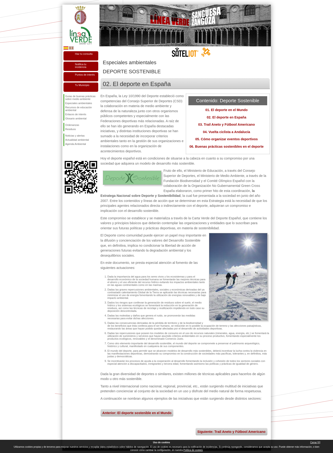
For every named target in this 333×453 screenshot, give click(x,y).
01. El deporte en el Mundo (226, 110)
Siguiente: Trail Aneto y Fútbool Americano (231, 432)
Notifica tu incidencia (80, 65)
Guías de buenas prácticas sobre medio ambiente (80, 97)
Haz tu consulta (84, 53)
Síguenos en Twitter (74, 153)
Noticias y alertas (75, 135)
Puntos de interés (85, 74)
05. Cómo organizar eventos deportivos (226, 139)
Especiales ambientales (78, 103)
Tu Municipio (82, 85)
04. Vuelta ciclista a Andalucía (226, 132)
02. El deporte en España (226, 117)
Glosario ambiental (76, 118)
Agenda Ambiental (75, 144)
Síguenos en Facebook (66, 153)
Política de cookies (193, 450)
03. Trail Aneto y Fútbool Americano (226, 124)
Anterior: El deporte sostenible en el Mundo (136, 413)
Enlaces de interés (75, 114)
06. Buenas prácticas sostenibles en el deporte (227, 146)
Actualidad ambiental (77, 139)
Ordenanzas (72, 125)
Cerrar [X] (315, 442)
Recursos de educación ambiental (78, 109)
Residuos (70, 129)
